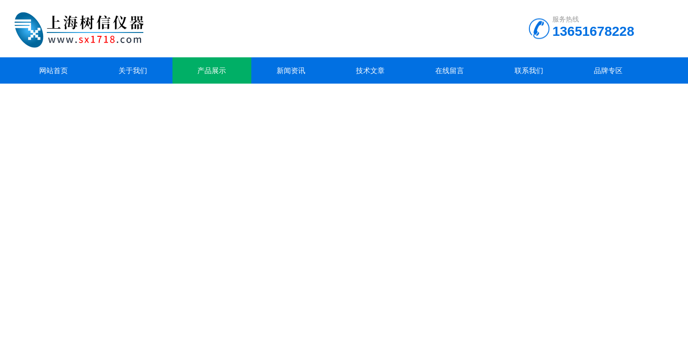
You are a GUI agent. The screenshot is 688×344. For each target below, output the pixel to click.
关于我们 (132, 70)
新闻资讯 (291, 70)
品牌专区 (608, 70)
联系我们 (529, 70)
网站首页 (53, 70)
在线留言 (449, 70)
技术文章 (370, 70)
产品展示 (211, 70)
